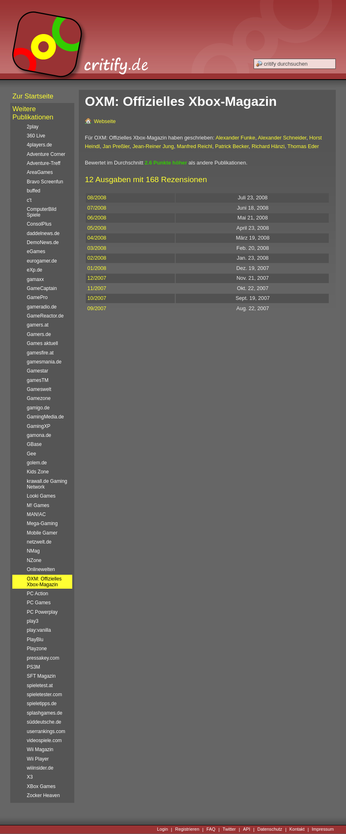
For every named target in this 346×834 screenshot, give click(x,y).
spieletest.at (40, 685)
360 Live (36, 136)
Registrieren (187, 829)
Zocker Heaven (43, 795)
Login (162, 829)
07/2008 (96, 208)
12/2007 (96, 278)
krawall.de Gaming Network (47, 484)
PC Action (37, 593)
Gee (31, 454)
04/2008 (96, 238)
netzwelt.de (39, 542)
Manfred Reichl (194, 146)
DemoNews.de (43, 242)
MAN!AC (36, 514)
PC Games (38, 603)
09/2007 (96, 308)
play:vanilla (39, 630)
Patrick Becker (232, 146)
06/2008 (96, 218)
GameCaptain (42, 288)
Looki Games (41, 496)
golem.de (37, 463)
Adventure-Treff (43, 163)
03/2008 (96, 248)
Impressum (323, 829)
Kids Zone (37, 472)
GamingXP (38, 426)
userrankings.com (46, 731)
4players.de (39, 145)
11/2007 (96, 288)
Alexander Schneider (282, 138)
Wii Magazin (40, 749)
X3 (30, 777)
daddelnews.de (43, 233)
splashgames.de (44, 713)
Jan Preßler (116, 146)
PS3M (33, 667)
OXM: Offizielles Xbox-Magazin (44, 581)
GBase (34, 444)
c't (29, 200)
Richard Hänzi (268, 146)
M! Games (38, 505)
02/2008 (96, 258)
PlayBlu (35, 639)
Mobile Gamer (42, 533)
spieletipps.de (42, 703)
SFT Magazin (41, 676)
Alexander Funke (235, 138)
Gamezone (38, 398)
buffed (33, 191)
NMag (33, 551)
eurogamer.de (42, 261)
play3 (32, 621)
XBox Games (41, 786)
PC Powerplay (42, 612)
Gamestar (37, 371)
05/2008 (96, 228)
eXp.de (34, 270)
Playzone (37, 648)
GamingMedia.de (45, 417)
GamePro (37, 297)
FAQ (210, 829)
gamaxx (35, 279)
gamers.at (37, 325)
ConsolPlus (39, 224)
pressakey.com (43, 658)
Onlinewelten (41, 569)
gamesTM (37, 380)
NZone (34, 560)
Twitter (229, 829)
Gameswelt (39, 389)
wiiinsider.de (40, 768)
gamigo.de (38, 408)
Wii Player (37, 759)
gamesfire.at (40, 353)
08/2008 (96, 197)
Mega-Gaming (42, 523)
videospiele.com (44, 740)
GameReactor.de (45, 316)
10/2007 (96, 298)
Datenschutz (269, 829)
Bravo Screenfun (45, 182)
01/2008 (96, 268)
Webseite (105, 121)
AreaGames (40, 172)
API (246, 829)
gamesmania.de (44, 362)
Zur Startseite (32, 96)
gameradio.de (42, 307)
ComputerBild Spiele (41, 212)
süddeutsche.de (44, 722)
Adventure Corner (46, 154)
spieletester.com (44, 694)
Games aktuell (42, 343)
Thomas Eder (303, 146)
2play (32, 127)
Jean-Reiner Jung (153, 146)
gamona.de (39, 435)
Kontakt (297, 829)
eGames (36, 251)
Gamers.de (39, 334)
